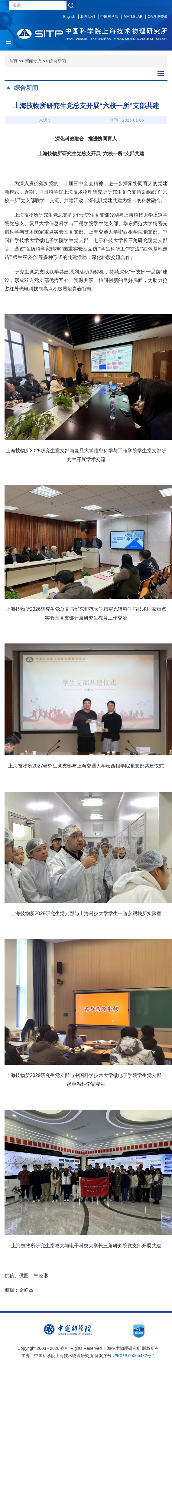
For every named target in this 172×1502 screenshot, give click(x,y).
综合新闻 (57, 61)
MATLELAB (133, 17)
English (69, 17)
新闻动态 (33, 61)
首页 (13, 61)
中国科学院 (109, 17)
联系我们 (87, 17)
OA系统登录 (157, 17)
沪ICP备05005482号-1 (134, 1355)
